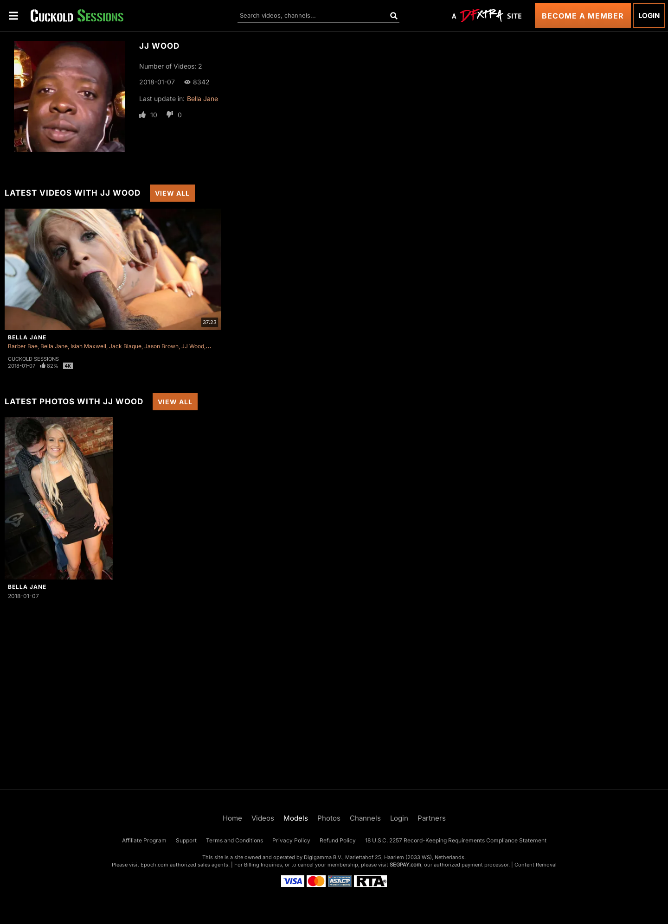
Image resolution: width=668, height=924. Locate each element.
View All (172, 193)
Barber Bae (23, 346)
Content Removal (535, 864)
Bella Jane (202, 98)
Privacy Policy (291, 840)
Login (649, 15)
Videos (262, 818)
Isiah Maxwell (88, 346)
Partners (432, 818)
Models (295, 818)
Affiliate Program (144, 840)
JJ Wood (192, 346)
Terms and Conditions (234, 840)
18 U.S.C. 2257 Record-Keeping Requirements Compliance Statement (455, 840)
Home (232, 818)
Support (186, 840)
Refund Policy (338, 840)
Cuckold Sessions (33, 359)
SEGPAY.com (405, 864)
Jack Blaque (125, 346)
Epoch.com (154, 864)
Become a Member (583, 15)
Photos (328, 818)
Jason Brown (161, 346)
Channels (365, 818)
